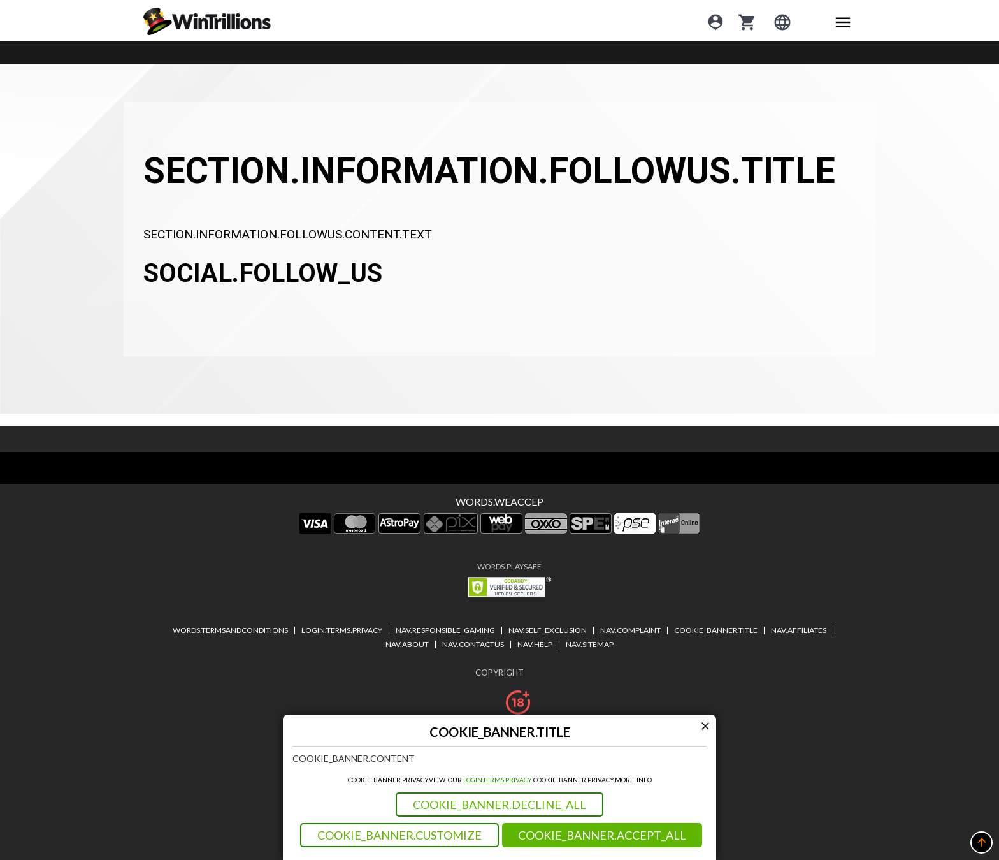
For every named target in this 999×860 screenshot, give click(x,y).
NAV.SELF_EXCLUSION (547, 630)
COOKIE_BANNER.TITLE (716, 630)
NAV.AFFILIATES (798, 630)
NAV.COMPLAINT (630, 630)
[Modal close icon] (705, 726)
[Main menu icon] (843, 21)
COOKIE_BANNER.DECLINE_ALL (499, 805)
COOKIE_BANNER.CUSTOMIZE (399, 835)
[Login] (715, 21)
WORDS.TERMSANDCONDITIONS (230, 630)
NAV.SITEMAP (590, 644)
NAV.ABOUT (407, 644)
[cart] (747, 21)
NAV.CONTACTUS (473, 644)
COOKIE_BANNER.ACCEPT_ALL (602, 835)
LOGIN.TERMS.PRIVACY (498, 779)
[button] (981, 842)
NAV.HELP (534, 644)
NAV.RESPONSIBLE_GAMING (445, 630)
